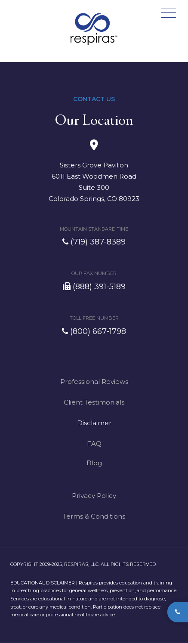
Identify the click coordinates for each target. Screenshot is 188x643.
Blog (94, 463)
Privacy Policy (94, 496)
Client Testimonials (94, 402)
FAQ (94, 443)
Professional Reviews (94, 381)
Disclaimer (94, 423)
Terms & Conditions (94, 516)
